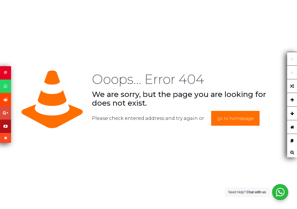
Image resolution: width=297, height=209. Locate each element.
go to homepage (235, 118)
